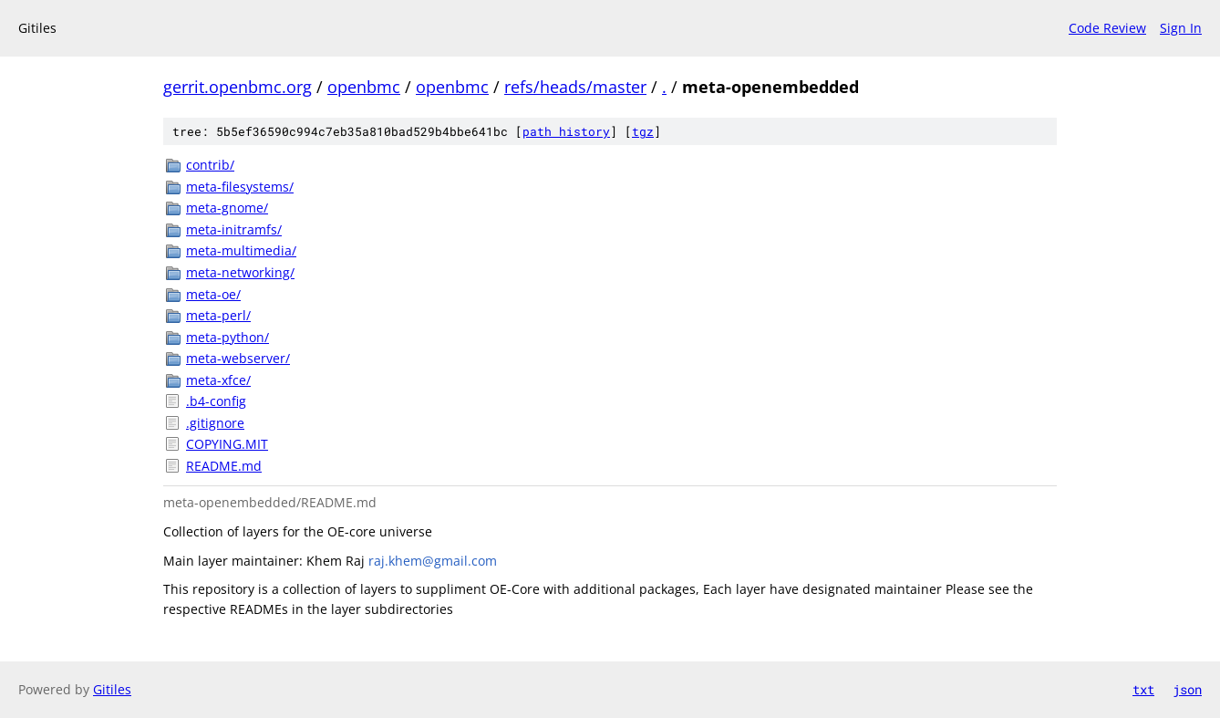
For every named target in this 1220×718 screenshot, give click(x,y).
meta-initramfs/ (234, 229)
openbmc (363, 87)
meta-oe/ (213, 294)
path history (566, 131)
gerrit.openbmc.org (237, 87)
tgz (643, 131)
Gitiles (112, 689)
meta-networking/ (240, 272)
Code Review (1107, 27)
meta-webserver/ (238, 358)
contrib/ (210, 164)
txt (1143, 689)
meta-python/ (227, 337)
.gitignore (215, 423)
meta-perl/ (218, 315)
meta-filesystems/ (240, 186)
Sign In (1181, 27)
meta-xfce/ (218, 380)
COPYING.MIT (227, 444)
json (1187, 689)
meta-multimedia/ (241, 250)
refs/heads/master (575, 87)
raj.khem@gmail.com (432, 560)
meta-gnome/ (227, 207)
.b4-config (216, 401)
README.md (224, 465)
